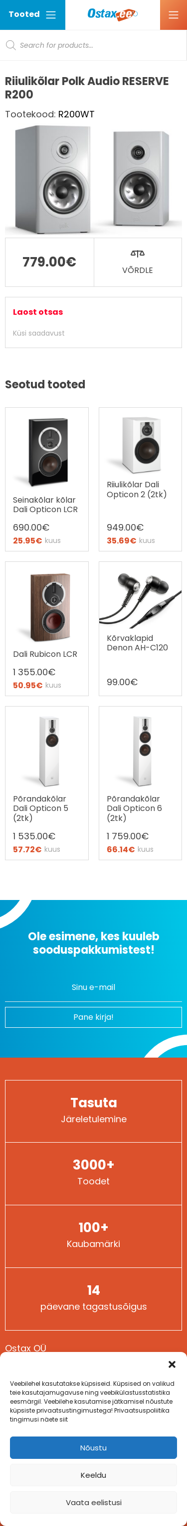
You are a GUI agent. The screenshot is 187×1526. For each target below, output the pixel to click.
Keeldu (93, 1475)
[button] (172, 1364)
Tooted (32, 14)
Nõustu (93, 1447)
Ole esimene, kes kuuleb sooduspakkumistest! (94, 943)
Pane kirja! (93, 1017)
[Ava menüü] (173, 15)
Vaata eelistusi (94, 1502)
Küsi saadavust (39, 333)
